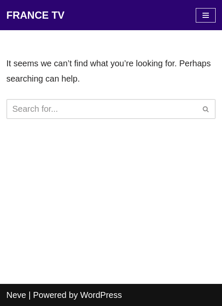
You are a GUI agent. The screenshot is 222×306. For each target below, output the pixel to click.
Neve (16, 295)
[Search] (101, 109)
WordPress (101, 295)
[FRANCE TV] (35, 15)
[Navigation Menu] (206, 15)
